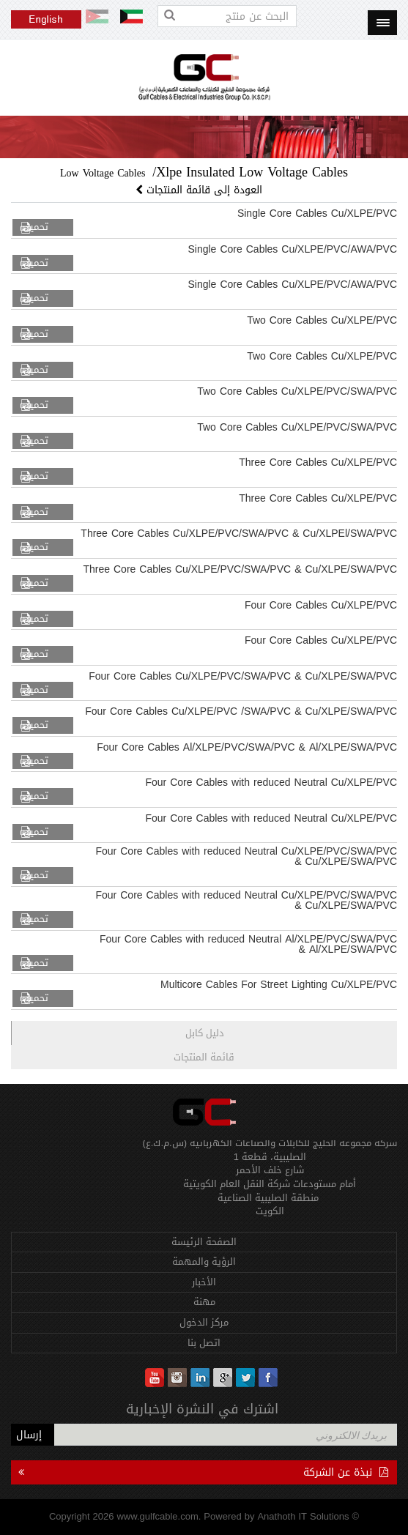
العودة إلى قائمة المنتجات (201, 190)
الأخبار (204, 1282)
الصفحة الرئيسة (204, 1242)
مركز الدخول (204, 1322)
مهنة (204, 1302)
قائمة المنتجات (204, 1057)
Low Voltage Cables (102, 173)
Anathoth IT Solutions (303, 1516)
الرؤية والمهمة (204, 1261)
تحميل (35, 227)
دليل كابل (204, 1033)
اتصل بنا (204, 1343)
